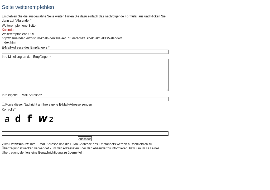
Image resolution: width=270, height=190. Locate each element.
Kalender (8, 30)
